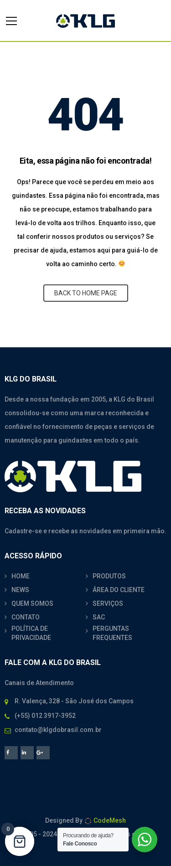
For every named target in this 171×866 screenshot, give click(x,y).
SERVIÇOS (108, 603)
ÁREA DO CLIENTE (119, 589)
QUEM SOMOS (32, 603)
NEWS (20, 589)
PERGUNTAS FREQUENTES (112, 633)
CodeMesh (105, 820)
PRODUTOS (109, 576)
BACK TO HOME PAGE (85, 293)
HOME (20, 576)
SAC (99, 617)
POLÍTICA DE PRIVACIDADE (31, 633)
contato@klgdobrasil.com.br (58, 729)
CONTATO (25, 617)
